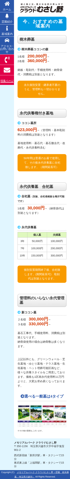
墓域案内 (7, 30)
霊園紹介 (7, 18)
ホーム (7, 6)
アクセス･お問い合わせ (7, 45)
